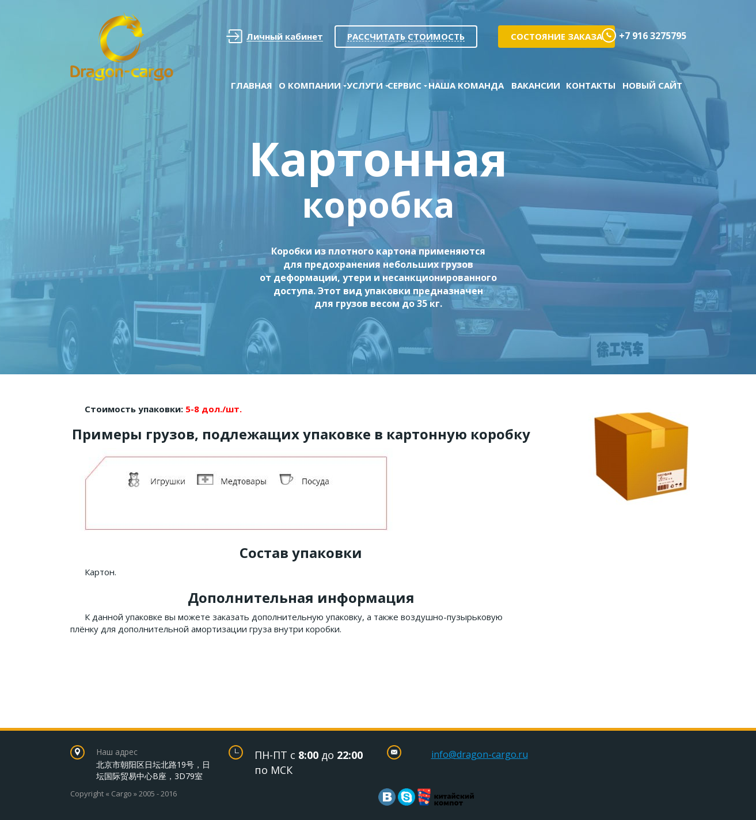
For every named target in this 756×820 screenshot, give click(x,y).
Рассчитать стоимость (406, 36)
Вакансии (535, 85)
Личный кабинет (274, 36)
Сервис (404, 85)
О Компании (310, 85)
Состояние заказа (556, 36)
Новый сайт (652, 85)
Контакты (591, 85)
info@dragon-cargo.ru (479, 754)
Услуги (365, 85)
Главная (251, 85)
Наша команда (466, 85)
